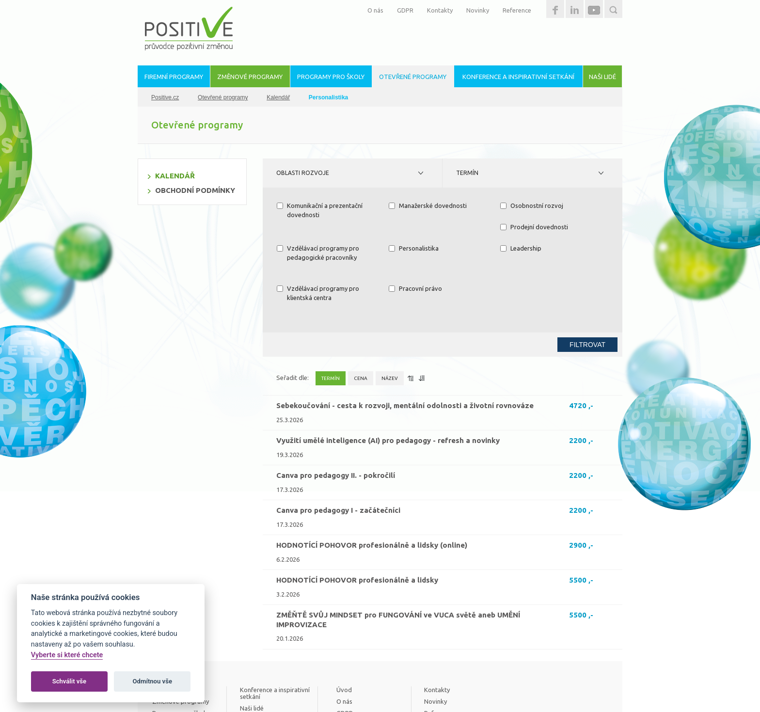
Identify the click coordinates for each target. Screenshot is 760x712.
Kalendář (278, 97)
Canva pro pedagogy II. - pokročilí (335, 416)
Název (389, 319)
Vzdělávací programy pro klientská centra (430, 253)
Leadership (297, 248)
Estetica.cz (590, 687)
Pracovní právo (527, 248)
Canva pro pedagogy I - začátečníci (338, 451)
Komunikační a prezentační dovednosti (320, 210)
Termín (467, 173)
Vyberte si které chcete (67, 655)
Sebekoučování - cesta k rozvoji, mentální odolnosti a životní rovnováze (405, 346)
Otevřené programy (223, 97)
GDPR (405, 10)
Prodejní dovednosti (311, 226)
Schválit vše (69, 681)
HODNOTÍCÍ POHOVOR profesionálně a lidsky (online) (371, 486)
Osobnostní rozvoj (531, 205)
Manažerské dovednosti (428, 205)
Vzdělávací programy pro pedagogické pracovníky (430, 231)
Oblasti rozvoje (302, 173)
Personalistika (525, 226)
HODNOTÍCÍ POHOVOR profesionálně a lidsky (357, 521)
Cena (360, 319)
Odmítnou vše (152, 681)
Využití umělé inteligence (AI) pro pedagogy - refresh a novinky (388, 381)
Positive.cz (165, 97)
